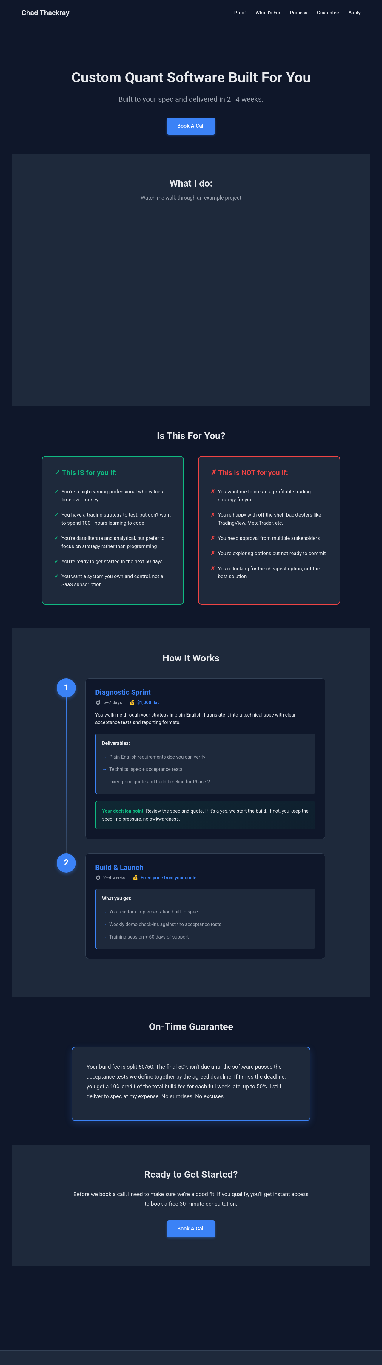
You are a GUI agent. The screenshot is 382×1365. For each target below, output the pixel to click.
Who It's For (268, 13)
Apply (355, 13)
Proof (240, 13)
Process (298, 13)
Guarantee (328, 13)
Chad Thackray (45, 13)
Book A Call (190, 127)
